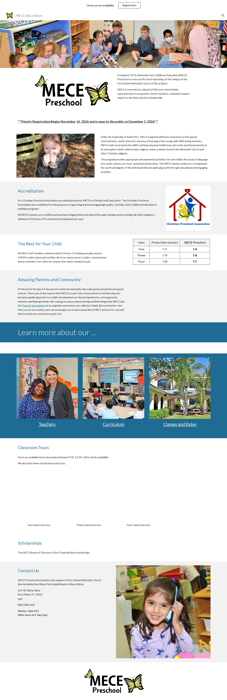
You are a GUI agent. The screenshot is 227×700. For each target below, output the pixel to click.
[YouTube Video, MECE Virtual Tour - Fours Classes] (138, 498)
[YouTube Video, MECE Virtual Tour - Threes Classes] (88, 498)
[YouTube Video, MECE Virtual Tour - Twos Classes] (38, 498)
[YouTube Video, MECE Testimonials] (172, 296)
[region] (113, 5)
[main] (155, 86)
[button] (223, 15)
